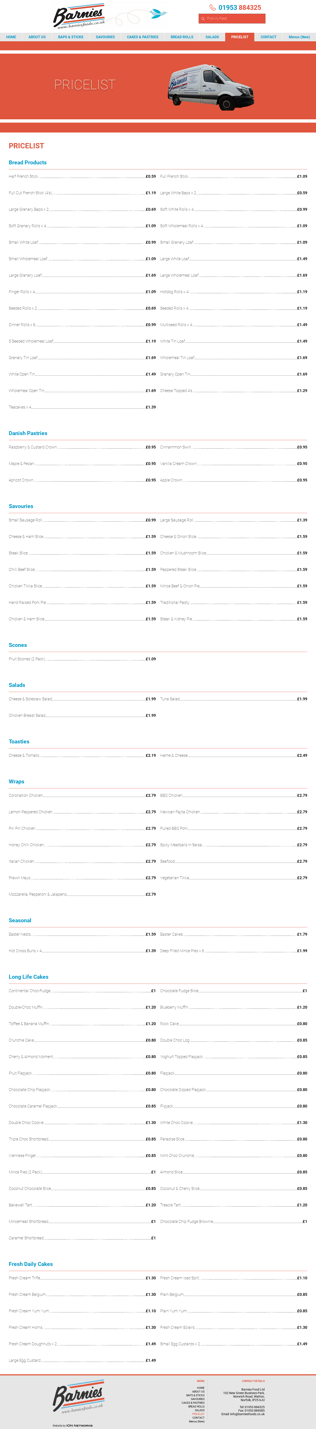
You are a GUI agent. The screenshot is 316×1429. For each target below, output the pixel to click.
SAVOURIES (198, 1399)
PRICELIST (198, 1414)
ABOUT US (198, 1391)
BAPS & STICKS (195, 1395)
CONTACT (198, 1417)
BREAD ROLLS (196, 1406)
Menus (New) (197, 1421)
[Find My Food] (231, 18)
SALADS (200, 1410)
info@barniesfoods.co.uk (247, 1414)
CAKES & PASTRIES (193, 1402)
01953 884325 (255, 1407)
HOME (201, 1387)
